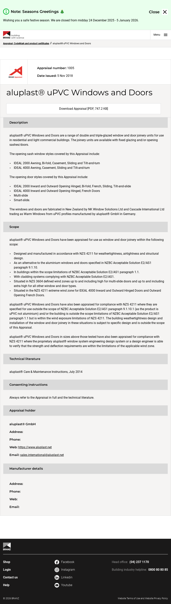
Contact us (10, 577)
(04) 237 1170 (139, 562)
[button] (158, 12)
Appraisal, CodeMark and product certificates (26, 43)
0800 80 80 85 (158, 569)
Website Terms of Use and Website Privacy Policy (143, 598)
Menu (161, 35)
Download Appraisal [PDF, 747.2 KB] (83, 108)
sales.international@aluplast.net (42, 455)
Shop (6, 562)
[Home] (7, 546)
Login (7, 569)
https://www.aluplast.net (35, 447)
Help (6, 585)
